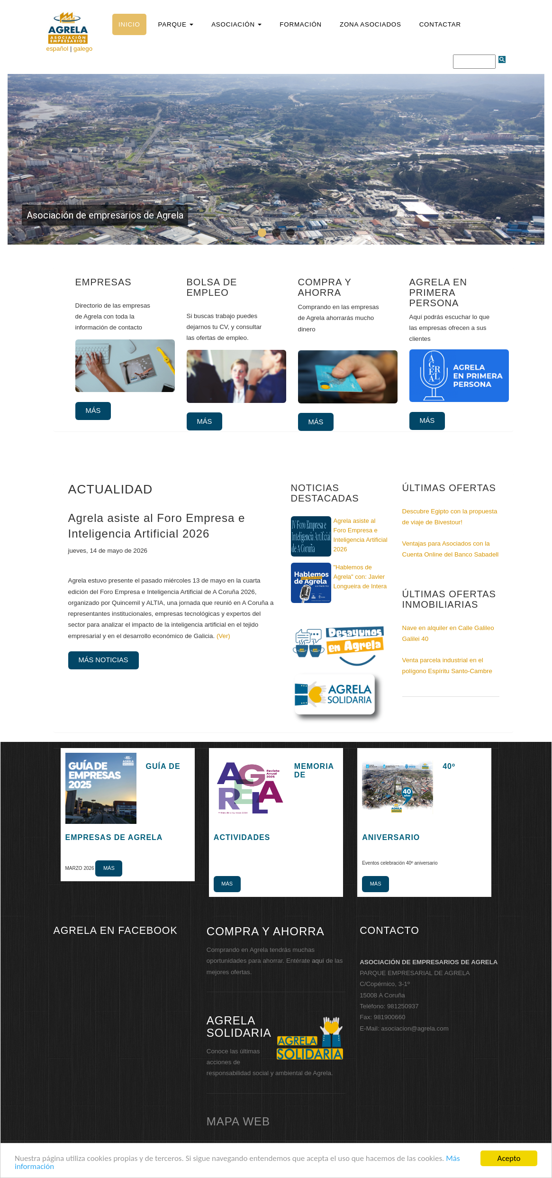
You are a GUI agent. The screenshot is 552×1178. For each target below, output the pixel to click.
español (57, 48)
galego (82, 48)
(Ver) (223, 635)
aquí (318, 960)
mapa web (238, 1121)
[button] (175, 24)
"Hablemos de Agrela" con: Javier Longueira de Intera (360, 577)
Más (93, 410)
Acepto (509, 1158)
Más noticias (103, 660)
